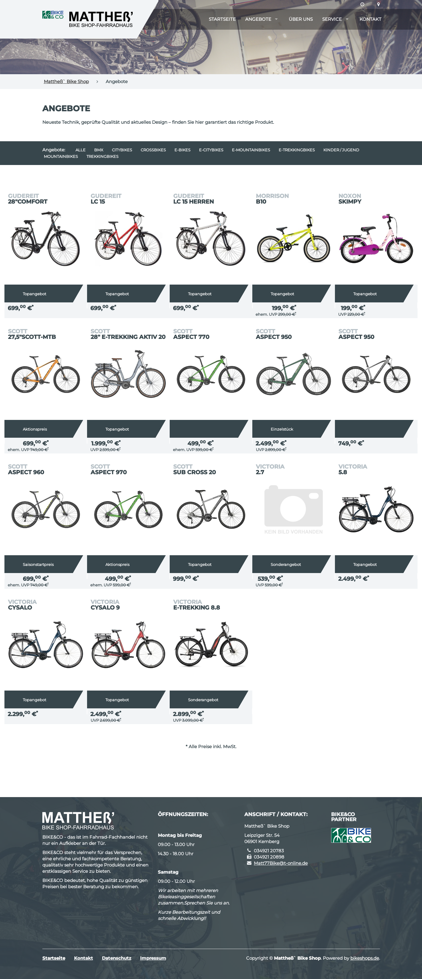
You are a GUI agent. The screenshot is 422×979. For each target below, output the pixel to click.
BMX (98, 149)
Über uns (301, 19)
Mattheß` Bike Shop (66, 81)
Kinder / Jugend (341, 149)
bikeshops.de (364, 958)
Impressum (153, 958)
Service (332, 19)
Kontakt (370, 19)
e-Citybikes (211, 149)
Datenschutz (116, 958)
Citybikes (122, 149)
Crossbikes (153, 149)
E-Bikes (182, 149)
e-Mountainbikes (251, 149)
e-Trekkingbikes (297, 149)
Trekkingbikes (102, 156)
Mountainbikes (61, 156)
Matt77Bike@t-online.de (281, 863)
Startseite (222, 19)
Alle (81, 149)
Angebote (258, 19)
